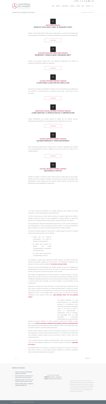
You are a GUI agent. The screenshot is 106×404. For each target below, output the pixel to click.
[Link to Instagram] (85, 1)
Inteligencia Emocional (45, 53)
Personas (57, 25)
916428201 (52, 377)
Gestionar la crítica (53, 171)
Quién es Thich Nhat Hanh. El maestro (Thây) (53, 27)
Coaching (43, 81)
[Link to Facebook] (81, 1)
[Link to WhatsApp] (91, 1)
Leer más (53, 40)
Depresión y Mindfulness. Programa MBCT (53, 55)
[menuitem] (53, 6)
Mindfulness (50, 25)
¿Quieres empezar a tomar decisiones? (52, 141)
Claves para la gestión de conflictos (53, 83)
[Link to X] (83, 1)
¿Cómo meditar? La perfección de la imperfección (53, 113)
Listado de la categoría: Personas (23, 12)
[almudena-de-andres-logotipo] (21, 6)
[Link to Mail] (93, 1)
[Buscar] (92, 6)
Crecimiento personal (53, 81)
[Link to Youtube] (89, 1)
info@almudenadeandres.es (55, 378)
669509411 (58, 377)
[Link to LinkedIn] (87, 1)
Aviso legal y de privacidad (28, 402)
